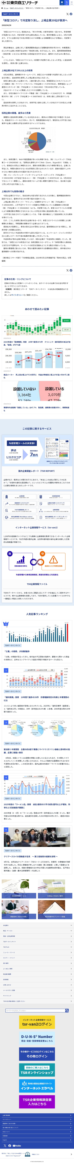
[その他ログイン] (37, 1053)
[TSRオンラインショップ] (37, 1069)
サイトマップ (37, 996)
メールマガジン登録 (37, 990)
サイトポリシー (17, 295)
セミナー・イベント (37, 958)
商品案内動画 (37, 974)
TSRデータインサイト (16, 8)
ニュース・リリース (37, 952)
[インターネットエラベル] (37, 1085)
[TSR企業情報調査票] (37, 1101)
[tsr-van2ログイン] (37, 1022)
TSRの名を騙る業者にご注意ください (37, 1001)
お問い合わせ (37, 985)
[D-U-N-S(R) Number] (37, 1038)
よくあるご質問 (37, 969)
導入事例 (37, 963)
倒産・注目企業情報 (37, 936)
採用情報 (37, 979)
